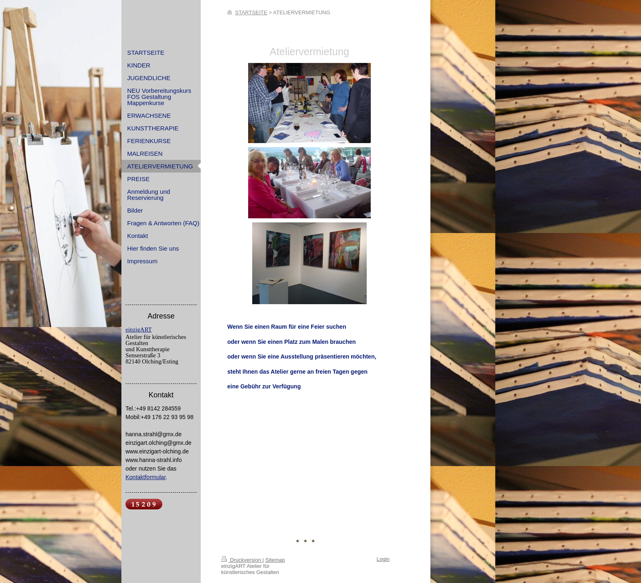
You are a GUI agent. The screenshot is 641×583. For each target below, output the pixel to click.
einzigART (139, 329)
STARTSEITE (251, 12)
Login (383, 559)
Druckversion (241, 560)
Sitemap (275, 560)
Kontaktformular (146, 477)
